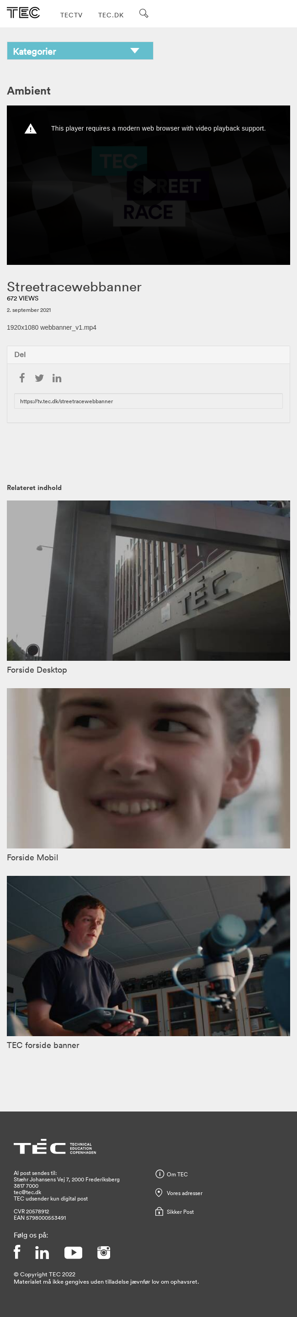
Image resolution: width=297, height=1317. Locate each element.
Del (20, 354)
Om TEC (177, 1174)
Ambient (29, 90)
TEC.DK (111, 15)
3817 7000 (26, 1185)
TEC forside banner (43, 1044)
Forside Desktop (37, 669)
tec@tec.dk (27, 1192)
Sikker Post (180, 1211)
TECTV (71, 15)
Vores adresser (184, 1193)
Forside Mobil (32, 857)
